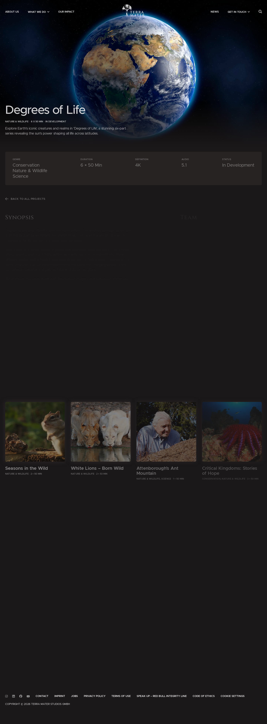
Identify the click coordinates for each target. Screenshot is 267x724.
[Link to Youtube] (28, 696)
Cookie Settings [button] (233, 696)
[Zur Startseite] (133, 11)
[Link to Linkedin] (13, 696)
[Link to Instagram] (6, 696)
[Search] (260, 11)
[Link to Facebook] (20, 696)
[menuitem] (12, 11)
